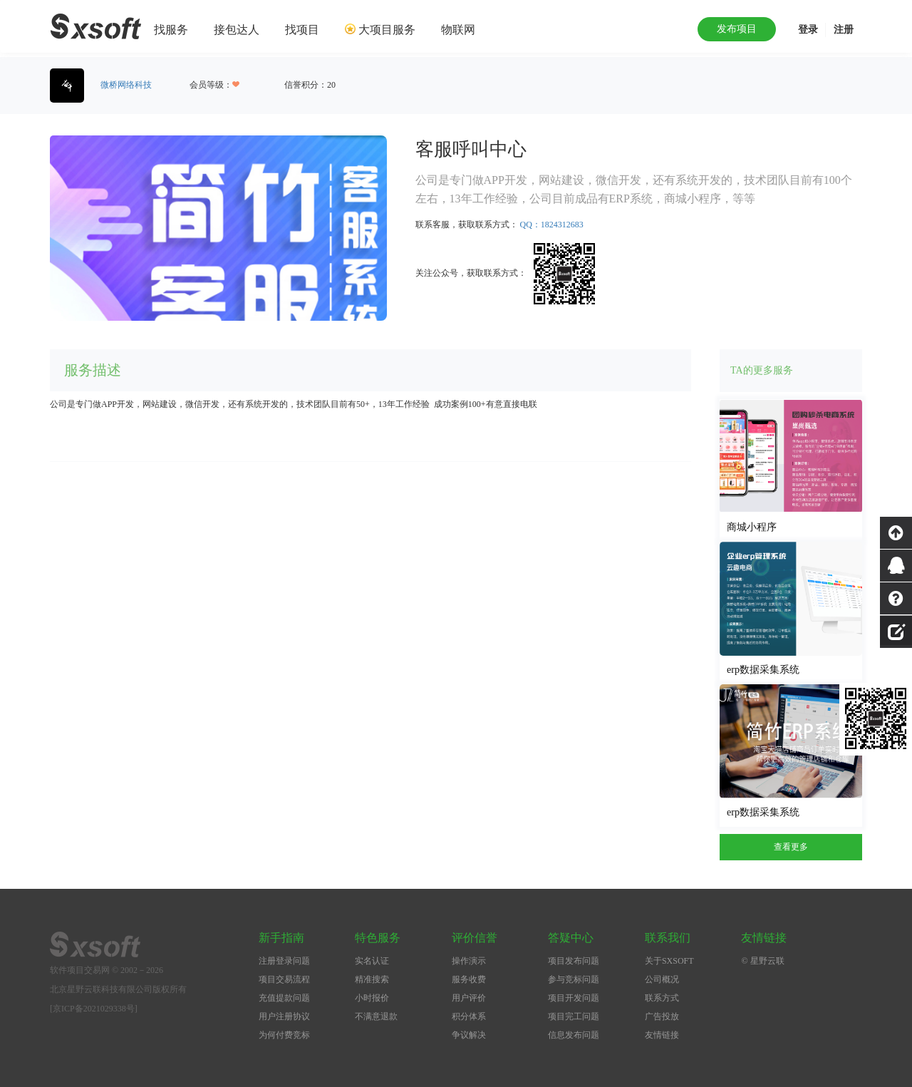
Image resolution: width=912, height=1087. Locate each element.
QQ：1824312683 (552, 225)
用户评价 (469, 998)
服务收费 (469, 979)
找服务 (171, 30)
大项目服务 (386, 30)
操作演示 (469, 961)
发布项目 (737, 29)
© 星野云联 (762, 961)
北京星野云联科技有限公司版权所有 (118, 989)
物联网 (458, 30)
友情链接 (662, 1035)
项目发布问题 (573, 961)
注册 (844, 29)
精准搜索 (372, 979)
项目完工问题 (573, 1016)
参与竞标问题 (573, 979)
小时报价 (372, 998)
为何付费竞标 (284, 1035)
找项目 (302, 30)
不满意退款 (376, 1016)
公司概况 (662, 979)
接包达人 (236, 30)
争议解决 (469, 1035)
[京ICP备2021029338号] (94, 1009)
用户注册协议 (284, 1016)
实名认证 (372, 961)
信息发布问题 (573, 1035)
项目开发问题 (573, 998)
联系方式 (662, 998)
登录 (808, 29)
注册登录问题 (284, 961)
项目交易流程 (284, 979)
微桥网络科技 (126, 85)
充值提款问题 (284, 998)
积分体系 (469, 1016)
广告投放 (662, 1016)
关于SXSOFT (669, 961)
